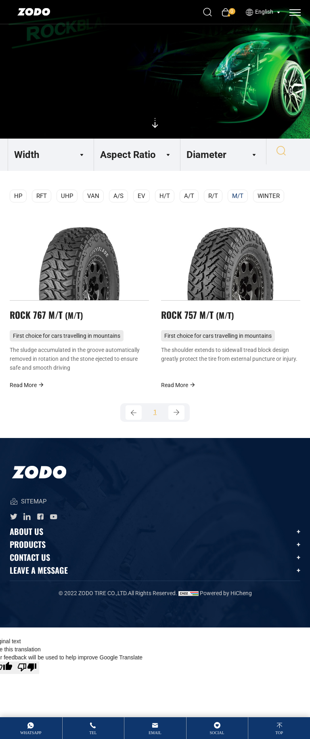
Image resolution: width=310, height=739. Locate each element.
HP (18, 196)
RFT (41, 196)
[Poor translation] (27, 674)
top (279, 733)
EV (141, 196)
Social (217, 733)
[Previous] (134, 418)
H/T (164, 196)
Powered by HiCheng (226, 599)
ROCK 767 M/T (48, 318)
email (155, 733)
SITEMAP (28, 508)
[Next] (176, 418)
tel (92, 733)
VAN (93, 196)
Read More (27, 389)
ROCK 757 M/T (199, 318)
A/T (189, 196)
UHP (67, 196)
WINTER (269, 196)
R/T (213, 196)
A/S (118, 196)
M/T (237, 196)
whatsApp (31, 733)
